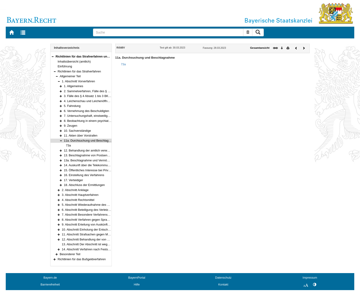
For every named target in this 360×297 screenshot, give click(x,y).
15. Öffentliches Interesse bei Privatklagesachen (95, 170)
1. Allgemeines (73, 86)
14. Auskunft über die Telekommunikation (91, 165)
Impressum (310, 277)
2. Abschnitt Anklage (75, 190)
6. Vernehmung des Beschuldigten (86, 111)
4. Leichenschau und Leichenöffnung (88, 101)
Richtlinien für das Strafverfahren (79, 71)
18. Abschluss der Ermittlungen (84, 185)
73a (68, 145)
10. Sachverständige (77, 130)
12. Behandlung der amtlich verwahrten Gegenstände (99, 150)
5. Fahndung (72, 106)
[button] (52, 56)
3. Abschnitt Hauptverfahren (80, 195)
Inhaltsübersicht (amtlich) (74, 61)
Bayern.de (50, 277)
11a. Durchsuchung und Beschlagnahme (91, 140)
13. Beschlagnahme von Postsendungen (90, 155)
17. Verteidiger (73, 180)
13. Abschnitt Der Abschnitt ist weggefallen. (90, 244)
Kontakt (223, 284)
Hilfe (137, 284)
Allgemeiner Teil (70, 76)
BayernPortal (136, 277)
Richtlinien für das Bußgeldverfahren (82, 259)
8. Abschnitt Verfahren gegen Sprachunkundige (93, 219)
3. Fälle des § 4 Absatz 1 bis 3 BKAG (88, 96)
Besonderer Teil (70, 254)
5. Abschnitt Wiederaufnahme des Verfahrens (91, 204)
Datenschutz (223, 277)
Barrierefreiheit (50, 284)
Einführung (65, 66)
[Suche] (168, 32)
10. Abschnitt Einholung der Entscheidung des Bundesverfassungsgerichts (111, 229)
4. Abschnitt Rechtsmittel (78, 200)
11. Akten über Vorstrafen (80, 135)
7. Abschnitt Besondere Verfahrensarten (88, 214)
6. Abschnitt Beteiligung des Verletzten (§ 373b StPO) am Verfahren (106, 209)
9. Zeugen (70, 125)
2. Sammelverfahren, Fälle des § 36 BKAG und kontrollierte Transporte (110, 91)
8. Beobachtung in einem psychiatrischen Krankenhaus (100, 121)
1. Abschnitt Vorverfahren (78, 81)
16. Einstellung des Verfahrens (84, 175)
